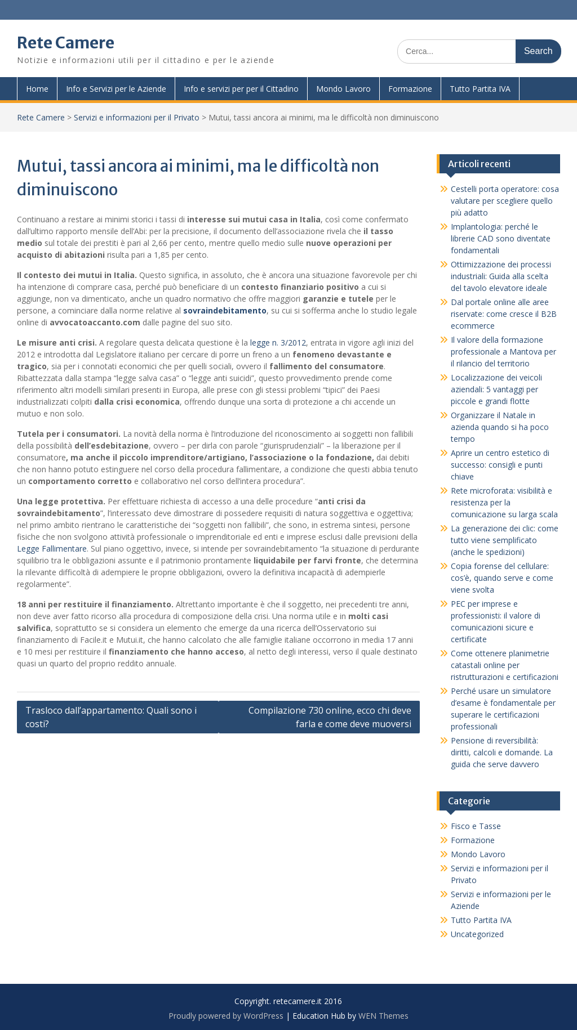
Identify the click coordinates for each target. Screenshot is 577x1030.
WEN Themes (383, 1015)
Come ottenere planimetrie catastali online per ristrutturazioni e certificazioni (504, 665)
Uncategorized (477, 934)
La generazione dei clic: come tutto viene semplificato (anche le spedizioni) (504, 540)
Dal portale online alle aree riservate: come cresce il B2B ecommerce (504, 314)
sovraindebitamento (225, 310)
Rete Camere (65, 43)
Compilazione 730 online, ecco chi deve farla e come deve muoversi (329, 717)
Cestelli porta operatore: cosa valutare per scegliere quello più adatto (505, 200)
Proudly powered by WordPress (225, 1015)
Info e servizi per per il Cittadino (241, 88)
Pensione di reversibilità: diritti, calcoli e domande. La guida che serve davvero (502, 752)
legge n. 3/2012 (278, 342)
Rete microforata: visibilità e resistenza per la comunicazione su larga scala (504, 502)
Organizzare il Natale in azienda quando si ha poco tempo (500, 427)
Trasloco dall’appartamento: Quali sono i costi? (111, 717)
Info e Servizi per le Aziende (116, 88)
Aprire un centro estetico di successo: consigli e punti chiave (500, 464)
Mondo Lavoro (343, 88)
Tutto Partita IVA (480, 88)
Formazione (410, 88)
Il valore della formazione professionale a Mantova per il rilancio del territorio (503, 351)
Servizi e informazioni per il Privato (136, 117)
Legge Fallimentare (52, 548)
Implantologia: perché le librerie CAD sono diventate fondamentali (501, 238)
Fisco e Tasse (476, 826)
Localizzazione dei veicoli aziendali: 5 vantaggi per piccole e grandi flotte (496, 389)
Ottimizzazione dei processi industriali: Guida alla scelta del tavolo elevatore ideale (501, 276)
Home (37, 88)
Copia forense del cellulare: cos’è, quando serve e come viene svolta (502, 578)
